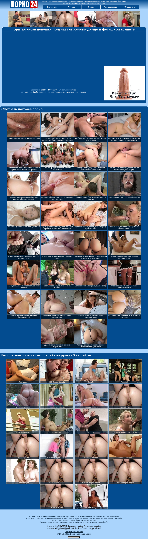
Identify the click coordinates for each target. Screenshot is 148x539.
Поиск (91, 7)
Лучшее (71, 7)
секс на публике (53, 92)
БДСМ (35, 92)
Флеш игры (129, 7)
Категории (52, 7)
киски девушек (67, 92)
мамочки (29, 92)
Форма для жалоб (74, 531)
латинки (42, 92)
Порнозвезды (110, 7)
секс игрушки (80, 92)
